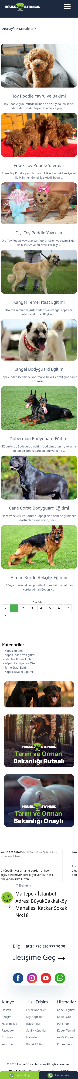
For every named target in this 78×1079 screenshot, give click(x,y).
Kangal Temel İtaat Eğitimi (39, 302)
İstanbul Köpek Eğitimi (19, 659)
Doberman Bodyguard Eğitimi (39, 438)
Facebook (8, 1030)
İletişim (6, 1017)
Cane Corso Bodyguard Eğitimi (39, 508)
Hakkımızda (9, 1024)
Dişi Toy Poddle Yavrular (39, 233)
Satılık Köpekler (36, 1030)
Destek (6, 1010)
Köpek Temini (66, 1030)
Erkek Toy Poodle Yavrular (39, 165)
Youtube (7, 1044)
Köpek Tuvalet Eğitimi (19, 672)
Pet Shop (63, 1024)
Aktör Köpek (65, 1037)
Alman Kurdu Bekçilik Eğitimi (39, 577)
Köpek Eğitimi (14, 651)
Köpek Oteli (64, 1017)
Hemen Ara (59, 1075)
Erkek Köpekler (36, 1010)
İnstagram (8, 1037)
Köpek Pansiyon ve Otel (20, 663)
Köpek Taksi (64, 1044)
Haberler (32, 1037)
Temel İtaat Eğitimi (17, 667)
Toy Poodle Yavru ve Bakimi (39, 96)
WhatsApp (19, 1075)
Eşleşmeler (33, 1024)
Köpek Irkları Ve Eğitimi (20, 655)
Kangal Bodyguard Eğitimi (39, 369)
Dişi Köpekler (35, 1017)
